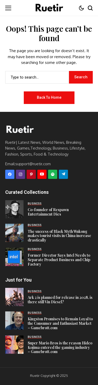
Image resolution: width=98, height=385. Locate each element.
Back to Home (49, 97)
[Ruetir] (19, 129)
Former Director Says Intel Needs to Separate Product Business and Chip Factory (59, 260)
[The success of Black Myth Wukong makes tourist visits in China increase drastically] (14, 233)
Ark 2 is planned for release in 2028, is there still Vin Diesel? (60, 299)
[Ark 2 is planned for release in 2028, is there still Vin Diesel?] (14, 297)
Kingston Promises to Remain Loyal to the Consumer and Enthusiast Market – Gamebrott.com (60, 323)
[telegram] (63, 174)
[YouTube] (42, 174)
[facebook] (9, 174)
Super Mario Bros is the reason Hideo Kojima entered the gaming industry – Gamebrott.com (60, 347)
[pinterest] (31, 174)
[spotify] (52, 174)
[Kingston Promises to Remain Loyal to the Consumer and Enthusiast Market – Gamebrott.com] (14, 320)
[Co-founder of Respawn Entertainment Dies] (14, 209)
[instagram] (20, 174)
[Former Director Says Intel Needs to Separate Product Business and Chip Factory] (14, 257)
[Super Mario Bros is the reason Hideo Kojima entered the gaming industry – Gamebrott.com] (14, 345)
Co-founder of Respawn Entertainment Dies (48, 212)
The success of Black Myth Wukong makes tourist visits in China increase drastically (59, 236)
